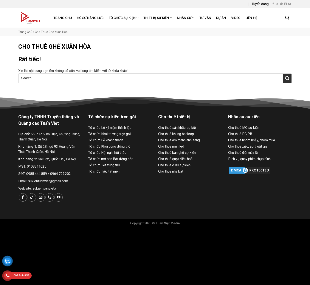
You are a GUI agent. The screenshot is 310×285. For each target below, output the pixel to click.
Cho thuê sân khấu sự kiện (177, 128)
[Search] (287, 18)
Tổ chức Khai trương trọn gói (109, 134)
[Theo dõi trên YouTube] (289, 4)
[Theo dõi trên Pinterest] (281, 4)
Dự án (221, 18)
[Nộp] (287, 78)
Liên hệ (251, 18)
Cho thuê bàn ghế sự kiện (177, 153)
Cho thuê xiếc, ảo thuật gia (247, 146)
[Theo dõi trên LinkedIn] (285, 4)
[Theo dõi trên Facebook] (273, 4)
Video (235, 18)
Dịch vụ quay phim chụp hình (249, 159)
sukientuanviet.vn (45, 188)
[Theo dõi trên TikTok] (32, 197)
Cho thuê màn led (171, 146)
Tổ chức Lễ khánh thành (105, 140)
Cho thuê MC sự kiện (243, 128)
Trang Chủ (25, 32)
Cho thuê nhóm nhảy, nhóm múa (251, 140)
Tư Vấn (205, 18)
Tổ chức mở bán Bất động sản (110, 159)
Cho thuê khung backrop (176, 134)
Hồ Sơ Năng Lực (90, 18)
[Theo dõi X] (277, 4)
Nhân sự (185, 18)
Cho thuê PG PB (240, 134)
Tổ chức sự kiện (123, 18)
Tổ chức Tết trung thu (104, 165)
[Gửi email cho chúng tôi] (41, 197)
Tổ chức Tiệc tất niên (103, 171)
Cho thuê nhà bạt (170, 171)
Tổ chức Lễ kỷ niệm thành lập (110, 128)
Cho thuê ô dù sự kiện (174, 165)
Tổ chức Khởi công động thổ (109, 146)
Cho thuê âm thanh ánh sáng (179, 140)
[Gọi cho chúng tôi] (49, 197)
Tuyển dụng (260, 4)
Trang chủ (62, 18)
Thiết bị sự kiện (157, 18)
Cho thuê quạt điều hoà (175, 159)
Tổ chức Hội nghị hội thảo (107, 153)
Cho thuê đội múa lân (243, 153)
